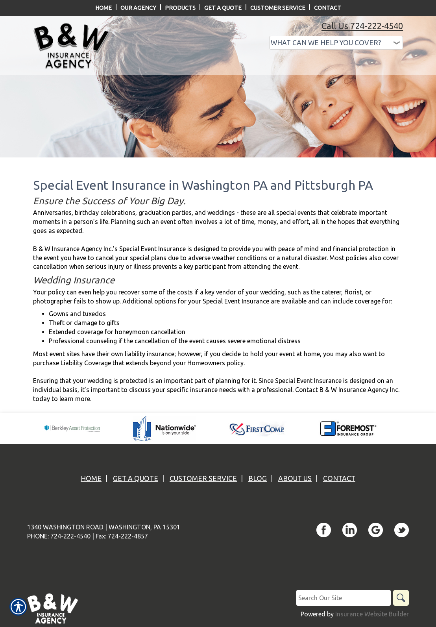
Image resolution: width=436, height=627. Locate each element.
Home (91, 478)
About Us (295, 478)
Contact (339, 478)
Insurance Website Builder (372, 614)
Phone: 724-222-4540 (59, 536)
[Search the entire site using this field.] (343, 598)
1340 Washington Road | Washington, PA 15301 (103, 527)
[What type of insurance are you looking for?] (336, 43)
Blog (257, 478)
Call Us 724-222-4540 (362, 26)
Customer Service (203, 478)
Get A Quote (135, 478)
